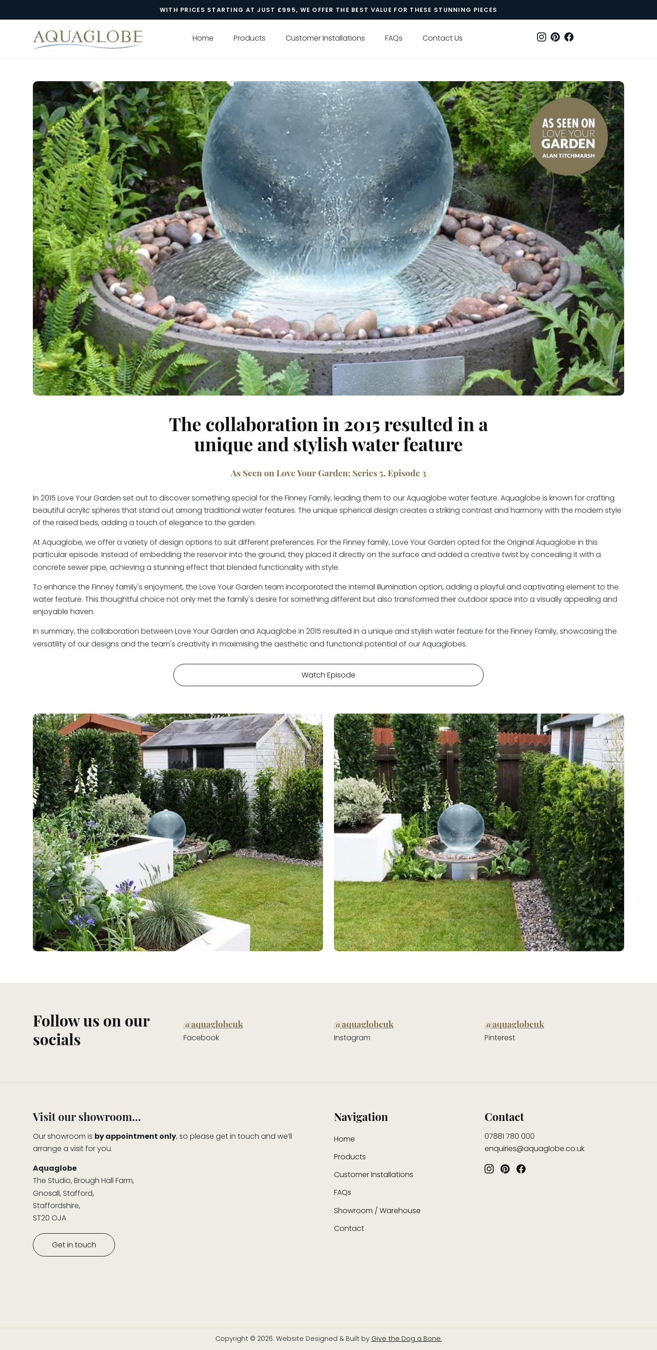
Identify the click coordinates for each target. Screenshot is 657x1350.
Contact (349, 1228)
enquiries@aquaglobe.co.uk (534, 1148)
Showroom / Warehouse (377, 1210)
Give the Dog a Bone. (406, 1338)
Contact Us (442, 38)
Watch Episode (328, 675)
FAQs (393, 38)
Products (250, 38)
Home (203, 38)
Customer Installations (325, 38)
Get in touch (74, 1245)
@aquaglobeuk (213, 1024)
